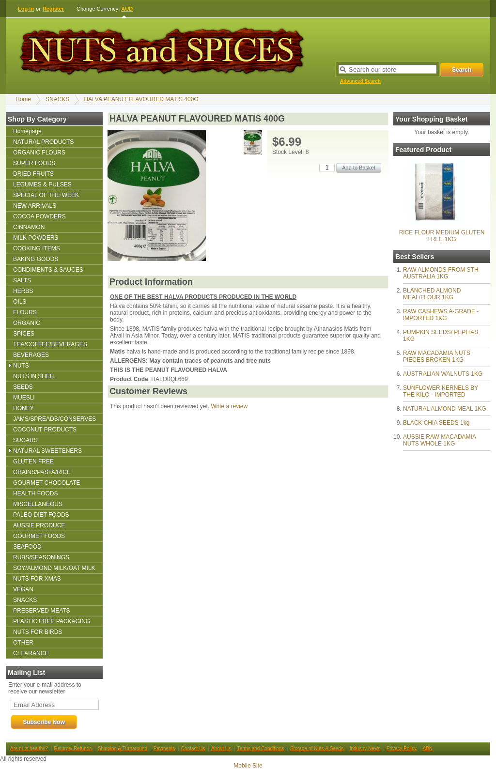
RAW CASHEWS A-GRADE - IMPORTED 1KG (441, 315)
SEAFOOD (27, 546)
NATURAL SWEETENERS (47, 450)
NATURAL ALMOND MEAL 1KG (444, 408)
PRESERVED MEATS (41, 610)
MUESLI (24, 397)
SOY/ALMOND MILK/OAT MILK (54, 568)
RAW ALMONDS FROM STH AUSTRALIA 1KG (441, 273)
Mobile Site (247, 765)
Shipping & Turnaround (122, 748)
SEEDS (23, 387)
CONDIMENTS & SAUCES (48, 269)
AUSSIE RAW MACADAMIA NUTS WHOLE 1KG (439, 440)
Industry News (365, 748)
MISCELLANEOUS (37, 504)
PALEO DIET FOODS (41, 514)
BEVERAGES (31, 355)
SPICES (23, 333)
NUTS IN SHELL (34, 376)
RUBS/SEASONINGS (41, 557)
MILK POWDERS (35, 237)
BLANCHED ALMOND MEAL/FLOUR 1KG (432, 294)
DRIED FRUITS (33, 173)
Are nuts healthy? (29, 748)
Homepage (27, 131)
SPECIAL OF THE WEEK (46, 195)
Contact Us (193, 748)
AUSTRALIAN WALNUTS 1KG (442, 373)
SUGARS (25, 440)
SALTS (22, 280)
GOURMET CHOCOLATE (46, 482)
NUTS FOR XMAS (37, 578)
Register (53, 9)
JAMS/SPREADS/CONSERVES (54, 418)
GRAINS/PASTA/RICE (42, 472)
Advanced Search (360, 81)
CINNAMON (29, 227)
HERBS (23, 291)
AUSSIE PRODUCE (39, 525)
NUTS (21, 365)
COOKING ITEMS (36, 248)
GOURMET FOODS (39, 536)
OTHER (23, 642)
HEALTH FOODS (35, 493)
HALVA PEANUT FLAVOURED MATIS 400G (141, 99)
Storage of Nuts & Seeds (316, 748)
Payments (164, 748)
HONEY (23, 408)
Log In (26, 9)
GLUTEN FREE (33, 461)
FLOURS (25, 312)
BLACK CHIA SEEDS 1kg (436, 422)
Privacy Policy (402, 748)
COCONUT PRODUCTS (45, 429)
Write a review (229, 406)
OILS (19, 301)
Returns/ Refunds (73, 748)
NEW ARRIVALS (34, 205)
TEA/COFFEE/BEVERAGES (50, 344)
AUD (127, 9)
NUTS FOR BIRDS (37, 632)
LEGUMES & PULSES (42, 184)
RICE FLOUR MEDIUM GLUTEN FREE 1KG (442, 236)
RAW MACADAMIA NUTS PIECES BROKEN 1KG (436, 356)
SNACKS (57, 99)
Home (23, 99)
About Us (221, 748)
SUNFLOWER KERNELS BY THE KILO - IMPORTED (440, 391)
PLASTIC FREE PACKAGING (51, 621)
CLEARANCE (30, 653)
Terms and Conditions (260, 748)
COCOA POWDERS (39, 216)
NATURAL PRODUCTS (43, 141)
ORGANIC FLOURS (39, 152)
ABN (428, 748)
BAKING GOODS (35, 259)
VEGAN (23, 589)
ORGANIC (26, 323)
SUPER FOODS (34, 163)
